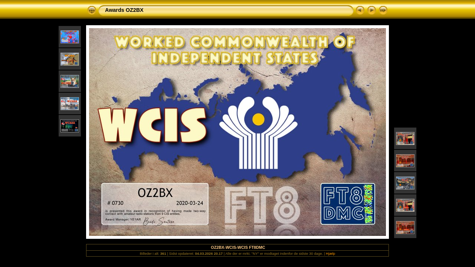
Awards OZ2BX (124, 10)
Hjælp (330, 253)
